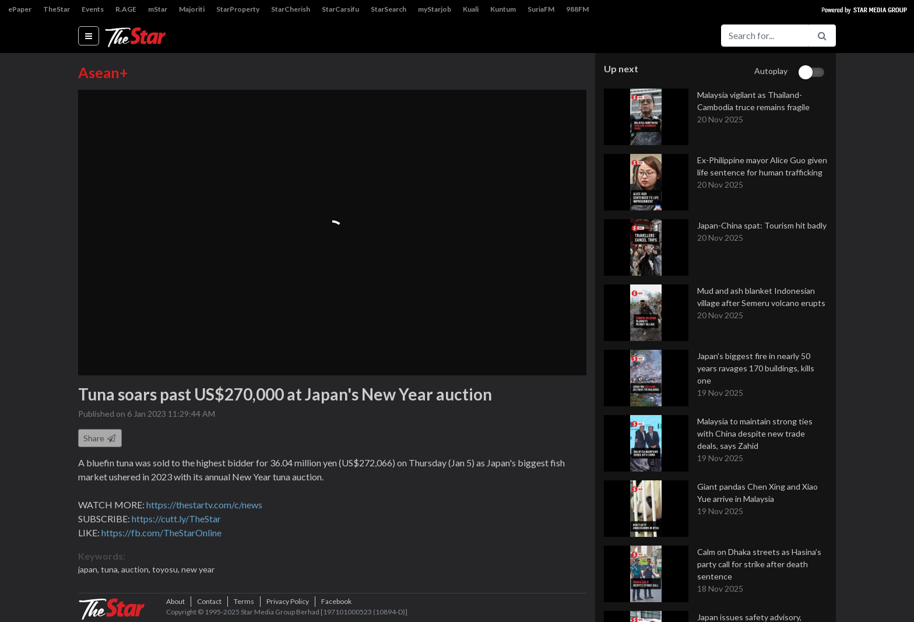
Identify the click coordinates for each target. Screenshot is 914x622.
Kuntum (503, 9)
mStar (157, 9)
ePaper (19, 9)
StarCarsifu (340, 9)
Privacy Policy (287, 601)
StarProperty (237, 9)
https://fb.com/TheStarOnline (161, 532)
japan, (89, 569)
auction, (136, 569)
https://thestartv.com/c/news (204, 504)
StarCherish (290, 9)
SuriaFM (541, 9)
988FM (577, 9)
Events (93, 9)
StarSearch (388, 9)
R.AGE (125, 9)
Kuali (471, 9)
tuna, (111, 569)
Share (100, 438)
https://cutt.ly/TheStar (176, 518)
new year (198, 569)
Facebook (336, 601)
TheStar (56, 9)
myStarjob (434, 9)
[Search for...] (764, 35)
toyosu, (166, 569)
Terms (244, 601)
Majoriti (192, 9)
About (175, 601)
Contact (209, 601)
